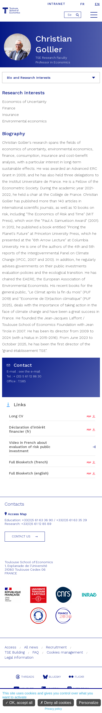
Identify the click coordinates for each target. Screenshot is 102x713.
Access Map (16, 514)
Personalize (89, 703)
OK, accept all (19, 703)
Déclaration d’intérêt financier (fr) (27, 429)
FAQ (36, 652)
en (97, 4)
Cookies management (65, 652)
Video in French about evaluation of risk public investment (29, 447)
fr (82, 4)
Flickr (76, 676)
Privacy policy (53, 708)
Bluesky (52, 677)
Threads (25, 677)
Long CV (16, 416)
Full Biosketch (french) (28, 462)
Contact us (21, 536)
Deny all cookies (55, 703)
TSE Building (15, 652)
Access (10, 647)
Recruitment (56, 647)
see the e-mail (29, 371)
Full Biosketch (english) (29, 473)
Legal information (19, 657)
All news (31, 647)
